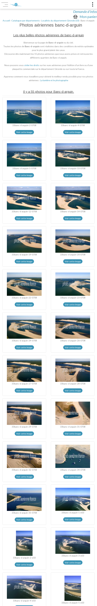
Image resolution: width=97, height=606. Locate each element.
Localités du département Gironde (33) (60, 20)
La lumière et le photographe (54, 80)
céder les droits (31, 65)
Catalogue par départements (25, 20)
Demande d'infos (85, 11)
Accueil (6, 20)
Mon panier (88, 17)
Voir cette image (24, 132)
